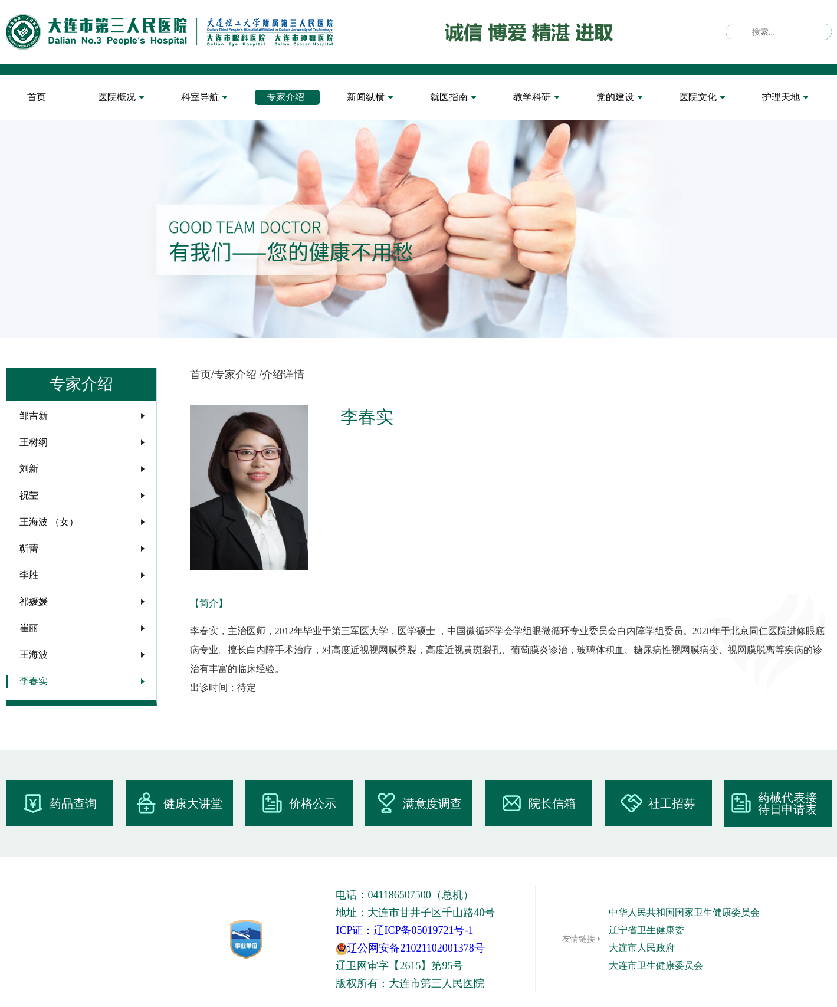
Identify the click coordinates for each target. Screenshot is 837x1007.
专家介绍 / (238, 375)
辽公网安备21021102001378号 (410, 948)
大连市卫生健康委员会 (656, 965)
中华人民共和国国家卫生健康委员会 (684, 912)
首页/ (202, 375)
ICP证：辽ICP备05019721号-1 (404, 930)
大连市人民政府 (642, 948)
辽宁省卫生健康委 (646, 930)
